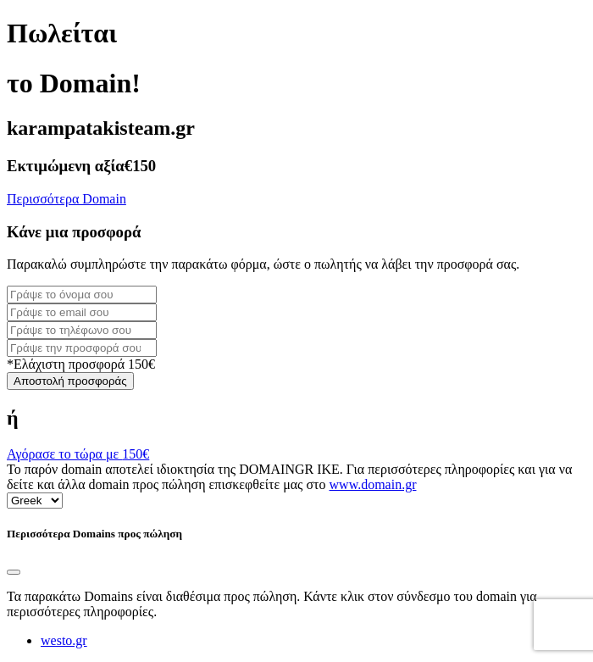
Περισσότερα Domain (66, 199)
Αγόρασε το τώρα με (78, 454)
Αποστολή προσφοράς (70, 381)
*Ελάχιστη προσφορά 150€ (81, 364)
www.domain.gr (373, 484)
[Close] (13, 572)
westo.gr (64, 640)
